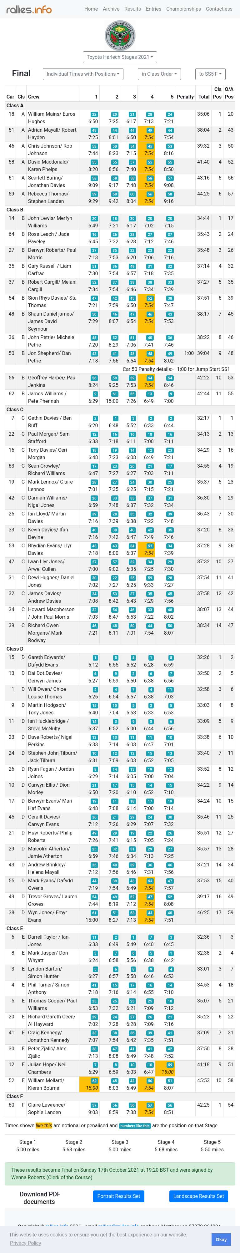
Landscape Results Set (198, 1196)
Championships (183, 9)
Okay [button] (221, 1239)
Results (132, 9)
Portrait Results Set (118, 1196)
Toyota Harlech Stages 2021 (118, 57)
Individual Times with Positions (81, 74)
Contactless (219, 9)
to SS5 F (208, 74)
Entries (153, 9)
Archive (111, 9)
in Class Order (157, 74)
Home (91, 9)
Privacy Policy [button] (25, 1243)
